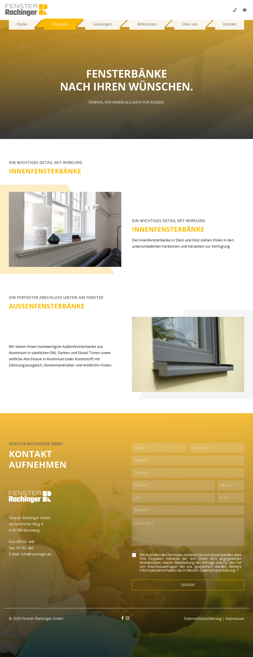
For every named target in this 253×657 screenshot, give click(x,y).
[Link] (26, 10)
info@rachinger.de (36, 554)
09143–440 (26, 541)
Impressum (234, 618)
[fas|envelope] (245, 10)
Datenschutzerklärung (203, 618)
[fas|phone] (235, 10)
